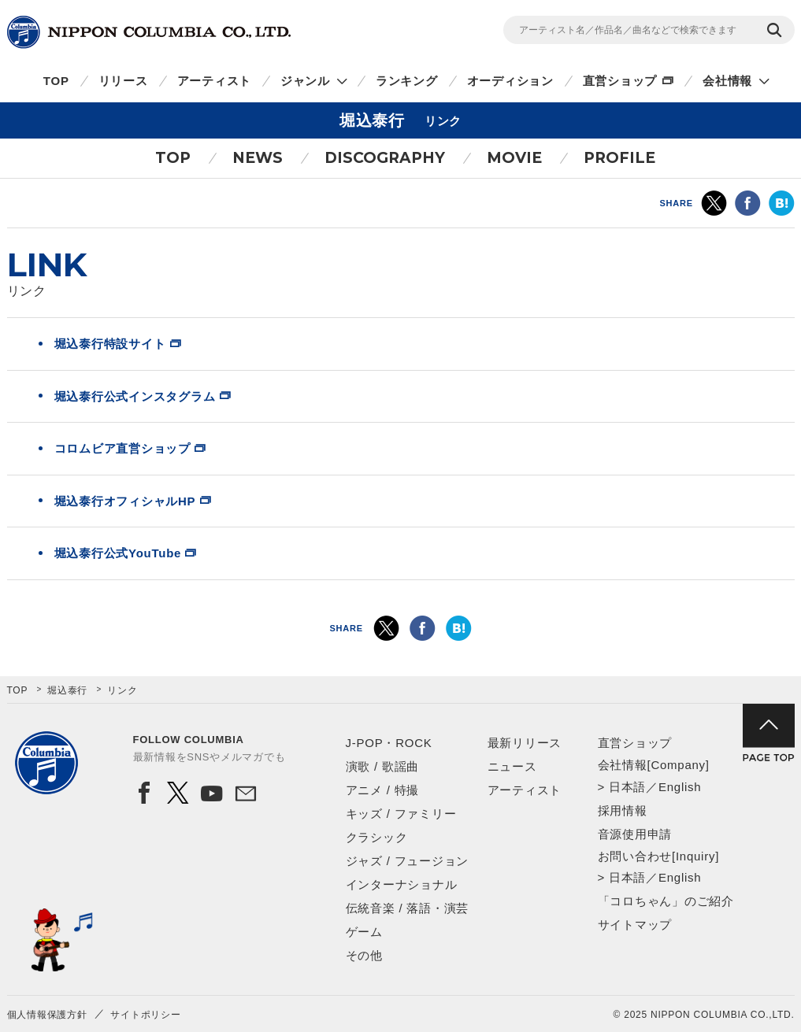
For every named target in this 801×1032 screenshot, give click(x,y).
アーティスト (214, 80)
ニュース (512, 766)
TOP (56, 80)
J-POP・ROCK (389, 742)
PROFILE (619, 158)
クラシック (377, 837)
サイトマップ (635, 924)
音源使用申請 (635, 834)
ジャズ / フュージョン (407, 860)
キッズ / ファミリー (401, 813)
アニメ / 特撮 (383, 790)
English (679, 786)
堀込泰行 (67, 690)
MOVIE (514, 158)
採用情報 (622, 810)
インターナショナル (402, 884)
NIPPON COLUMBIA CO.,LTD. (149, 32)
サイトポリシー (145, 1014)
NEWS (257, 158)
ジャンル (305, 80)
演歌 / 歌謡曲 (383, 766)
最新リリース (525, 742)
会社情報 (727, 80)
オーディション (510, 80)
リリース (123, 80)
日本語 (627, 786)
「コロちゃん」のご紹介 (666, 901)
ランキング (407, 80)
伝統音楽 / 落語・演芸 (407, 908)
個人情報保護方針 (47, 1014)
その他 (364, 955)
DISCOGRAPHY (384, 158)
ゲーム (364, 931)
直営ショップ (620, 80)
